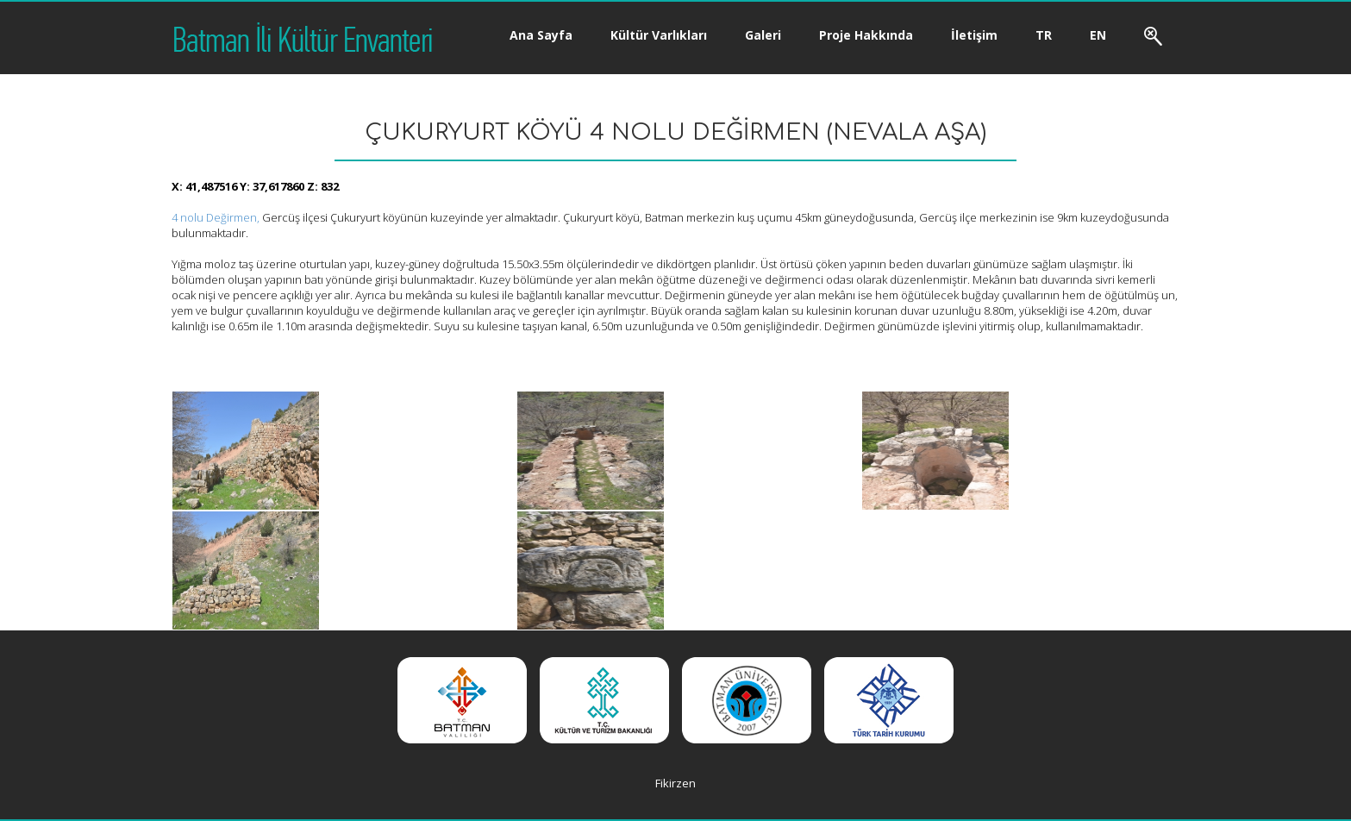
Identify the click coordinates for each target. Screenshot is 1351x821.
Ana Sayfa (541, 35)
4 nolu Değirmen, (216, 217)
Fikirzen (675, 783)
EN (1098, 35)
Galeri (763, 35)
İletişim (974, 35)
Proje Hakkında (866, 35)
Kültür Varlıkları (658, 35)
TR (1043, 35)
